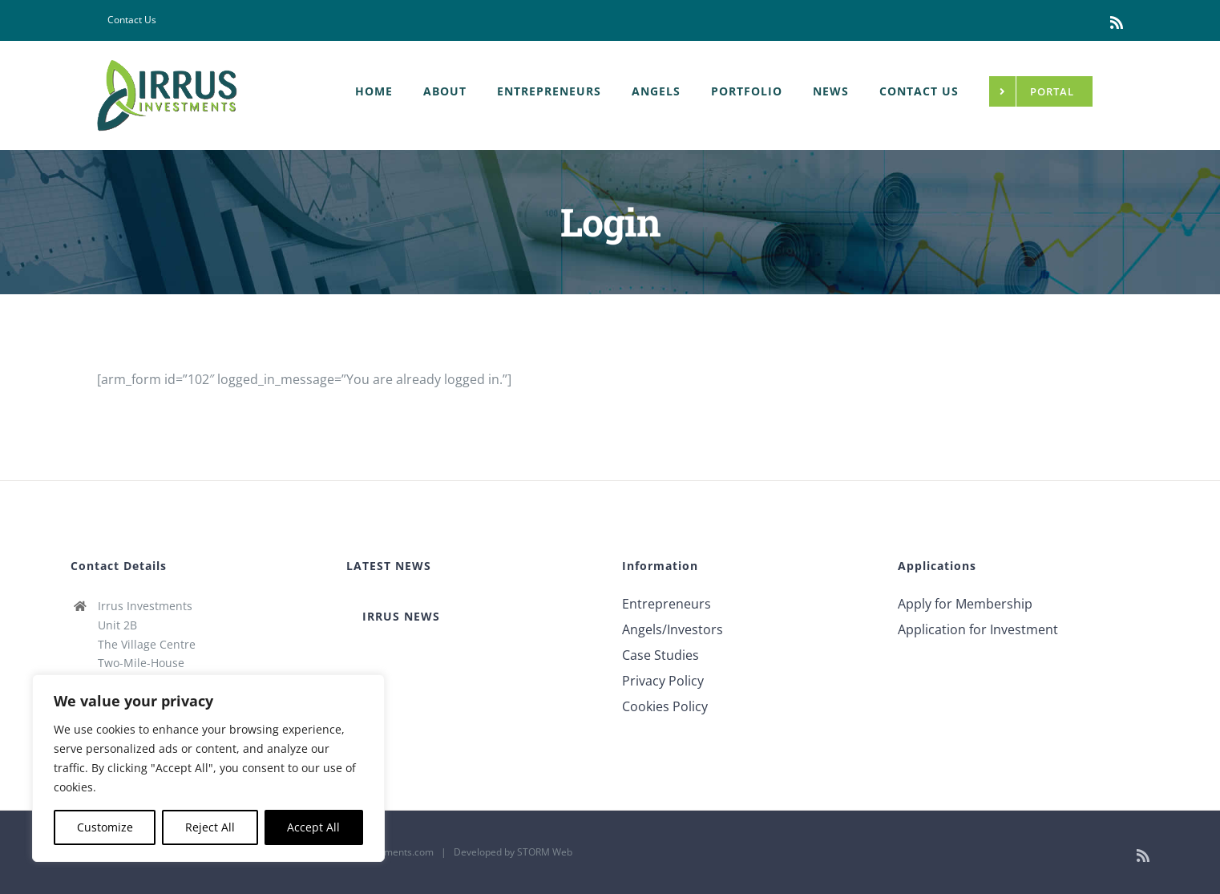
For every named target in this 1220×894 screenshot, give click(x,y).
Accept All (313, 827)
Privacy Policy (663, 681)
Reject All (210, 827)
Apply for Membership (965, 604)
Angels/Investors (672, 629)
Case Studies (660, 655)
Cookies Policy (665, 706)
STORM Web (544, 852)
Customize (105, 827)
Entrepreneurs (666, 604)
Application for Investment (978, 629)
